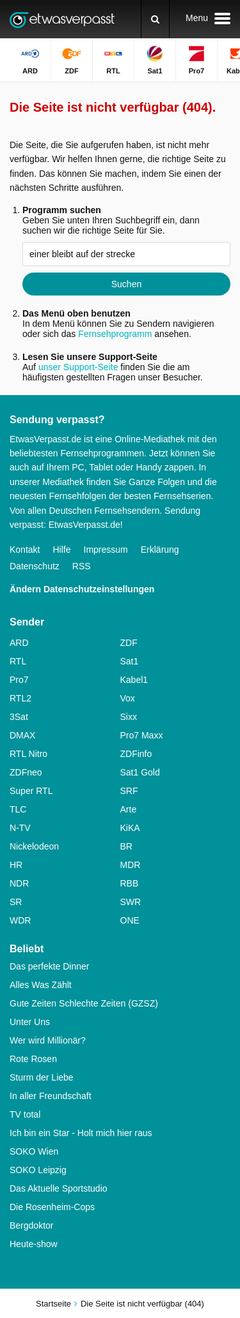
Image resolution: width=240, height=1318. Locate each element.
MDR (130, 865)
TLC (18, 809)
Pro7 (19, 680)
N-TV (20, 828)
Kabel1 (134, 680)
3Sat (19, 717)
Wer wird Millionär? (48, 1040)
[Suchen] (155, 19)
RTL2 (20, 698)
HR (16, 865)
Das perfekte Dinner (50, 966)
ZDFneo (26, 772)
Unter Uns (30, 1022)
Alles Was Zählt (41, 985)
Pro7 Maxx (141, 735)
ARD (19, 643)
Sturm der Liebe (42, 1077)
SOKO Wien (34, 1151)
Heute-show (34, 1244)
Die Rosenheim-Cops (52, 1207)
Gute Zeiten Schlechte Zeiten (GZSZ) (84, 1003)
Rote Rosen (33, 1059)
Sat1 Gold (140, 772)
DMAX (22, 735)
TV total (25, 1114)
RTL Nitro (28, 754)
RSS (81, 566)
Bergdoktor (31, 1225)
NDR (19, 883)
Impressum (106, 549)
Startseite (53, 1303)
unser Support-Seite (78, 367)
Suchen (126, 284)
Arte (128, 809)
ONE (130, 920)
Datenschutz (35, 566)
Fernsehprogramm (115, 334)
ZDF (129, 643)
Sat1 (129, 661)
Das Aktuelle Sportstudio (59, 1188)
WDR (20, 920)
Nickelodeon (34, 846)
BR (126, 846)
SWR (130, 902)
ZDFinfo (136, 754)
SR (16, 902)
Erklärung (160, 549)
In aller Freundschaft (51, 1096)
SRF (129, 791)
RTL (18, 661)
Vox (127, 698)
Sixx (128, 717)
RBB (129, 883)
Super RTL (31, 791)
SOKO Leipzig (38, 1170)
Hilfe (61, 549)
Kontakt (25, 549)
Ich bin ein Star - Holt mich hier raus (81, 1133)
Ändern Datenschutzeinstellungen (82, 589)
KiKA (130, 828)
